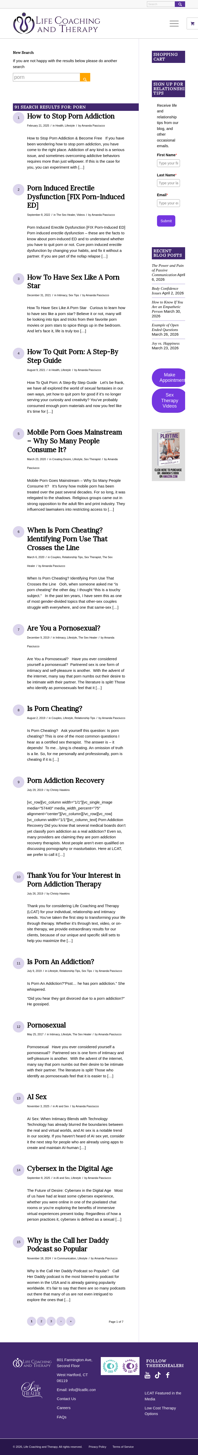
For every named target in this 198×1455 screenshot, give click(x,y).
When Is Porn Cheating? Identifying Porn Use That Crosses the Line (67, 539)
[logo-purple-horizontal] (57, 23)
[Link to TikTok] (159, 1375)
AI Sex (37, 1097)
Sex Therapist (92, 459)
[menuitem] (176, 23)
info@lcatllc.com (83, 1389)
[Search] (166, 4)
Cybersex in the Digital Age (70, 1168)
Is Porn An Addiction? (60, 961)
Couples (56, 557)
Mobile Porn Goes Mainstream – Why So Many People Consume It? (74, 441)
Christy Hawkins (60, 789)
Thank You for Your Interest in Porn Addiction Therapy (73, 879)
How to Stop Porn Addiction (70, 116)
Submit (166, 221)
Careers (63, 1408)
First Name (167, 155)
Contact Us (66, 1398)
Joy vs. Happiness (166, 343)
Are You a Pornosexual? (63, 628)
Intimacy (62, 295)
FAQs (62, 1417)
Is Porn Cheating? (54, 708)
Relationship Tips (72, 557)
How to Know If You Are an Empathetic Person (167, 306)
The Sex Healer (65, 214)
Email (162, 195)
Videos (81, 214)
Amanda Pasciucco (93, 125)
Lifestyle (70, 125)
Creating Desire (61, 459)
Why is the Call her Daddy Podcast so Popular (68, 1244)
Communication (66, 1258)
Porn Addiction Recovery (65, 780)
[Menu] (173, 23)
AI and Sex (62, 1106)
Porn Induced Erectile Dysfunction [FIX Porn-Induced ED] (76, 197)
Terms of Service (123, 1446)
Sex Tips (74, 295)
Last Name (167, 175)
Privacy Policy (97, 1446)
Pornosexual (46, 1025)
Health (59, 125)
